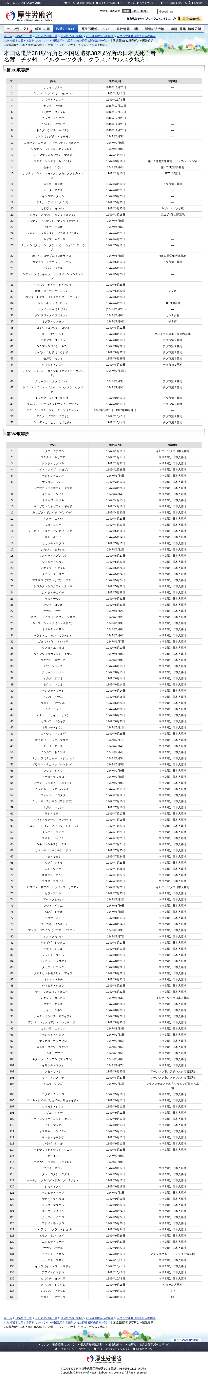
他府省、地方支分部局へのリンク (149, 1344)
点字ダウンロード (149, 3)
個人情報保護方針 (91, 1344)
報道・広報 (42, 29)
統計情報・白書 (127, 29)
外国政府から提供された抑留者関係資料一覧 (79, 40)
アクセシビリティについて (74, 1349)
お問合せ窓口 (87, 3)
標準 (126, 11)
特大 (143, 11)
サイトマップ (127, 3)
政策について (65, 29)
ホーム (71, 3)
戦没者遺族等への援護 (100, 36)
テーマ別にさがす (18, 29)
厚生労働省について (95, 29)
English (198, 3)
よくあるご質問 (107, 3)
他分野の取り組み (72, 36)
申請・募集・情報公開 (185, 29)
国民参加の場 (190, 18)
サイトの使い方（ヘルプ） (113, 1349)
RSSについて (144, 1349)
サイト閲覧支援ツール (175, 3)
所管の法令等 (154, 29)
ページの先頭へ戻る (186, 1339)
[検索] (178, 11)
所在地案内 (115, 1344)
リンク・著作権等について (57, 1344)
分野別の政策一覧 (46, 36)
